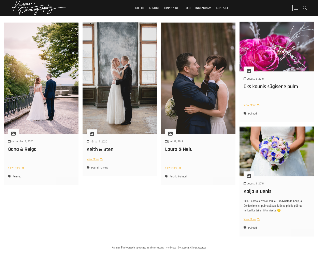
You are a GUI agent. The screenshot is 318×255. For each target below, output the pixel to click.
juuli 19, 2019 (174, 146)
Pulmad (17, 182)
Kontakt (222, 8)
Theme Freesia (157, 247)
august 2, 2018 (254, 187)
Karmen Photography (123, 247)
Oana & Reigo (22, 154)
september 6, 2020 (20, 146)
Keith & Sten (100, 154)
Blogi (187, 8)
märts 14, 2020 (97, 146)
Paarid (95, 173)
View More (15, 173)
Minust (154, 8)
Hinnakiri (171, 8)
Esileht (139, 8)
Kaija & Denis (257, 195)
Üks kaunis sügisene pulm (271, 89)
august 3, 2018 (254, 82)
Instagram (203, 8)
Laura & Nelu (178, 154)
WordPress (171, 247)
